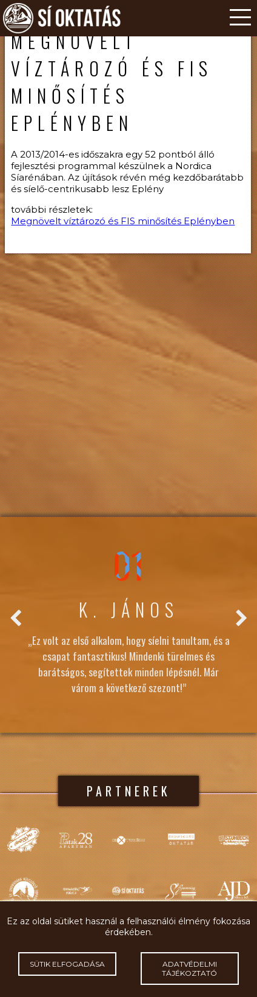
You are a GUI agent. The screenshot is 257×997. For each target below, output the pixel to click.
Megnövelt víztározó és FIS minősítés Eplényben (123, 221)
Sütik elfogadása (67, 964)
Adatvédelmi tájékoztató (190, 968)
